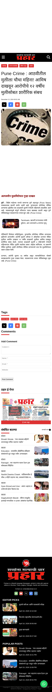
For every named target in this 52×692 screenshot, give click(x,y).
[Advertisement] (26, 26)
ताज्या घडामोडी (13, 66)
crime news (5, 319)
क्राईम (31, 66)
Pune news (23, 319)
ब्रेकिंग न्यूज (23, 66)
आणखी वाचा (46, 430)
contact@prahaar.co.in (30, 589)
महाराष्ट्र (4, 66)
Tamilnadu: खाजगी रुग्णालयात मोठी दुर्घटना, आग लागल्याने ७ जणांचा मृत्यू (34, 221)
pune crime (14, 319)
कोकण (3, 436)
